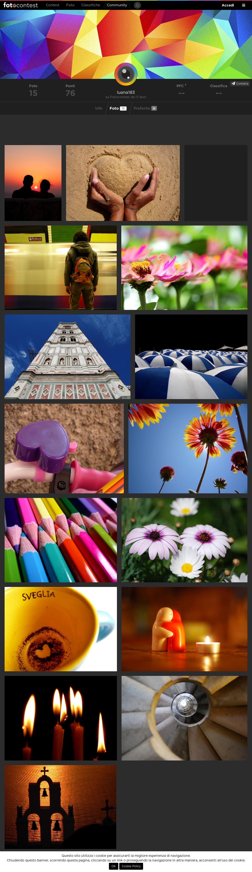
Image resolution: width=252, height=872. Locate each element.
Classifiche (90, 5)
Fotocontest (20, 4)
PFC (181, 86)
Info (98, 108)
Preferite (145, 108)
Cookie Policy (131, 866)
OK (113, 866)
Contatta (240, 83)
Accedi (228, 5)
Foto (70, 5)
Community (117, 5)
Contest (52, 5)
